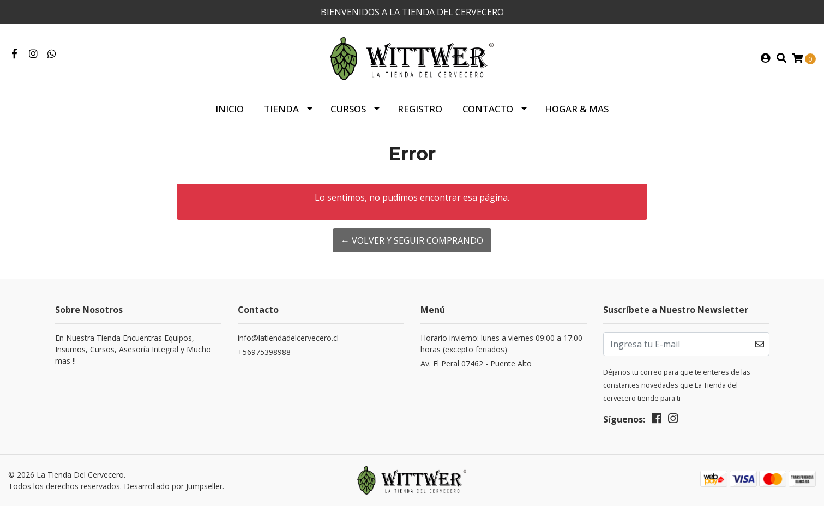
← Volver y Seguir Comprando (412, 240)
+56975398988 (264, 352)
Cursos (348, 109)
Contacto (487, 109)
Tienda (281, 109)
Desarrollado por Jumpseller (173, 486)
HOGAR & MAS (577, 109)
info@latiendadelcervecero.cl (288, 338)
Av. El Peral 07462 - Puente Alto (476, 363)
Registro (420, 109)
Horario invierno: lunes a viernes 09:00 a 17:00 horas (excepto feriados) (501, 343)
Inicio (229, 109)
